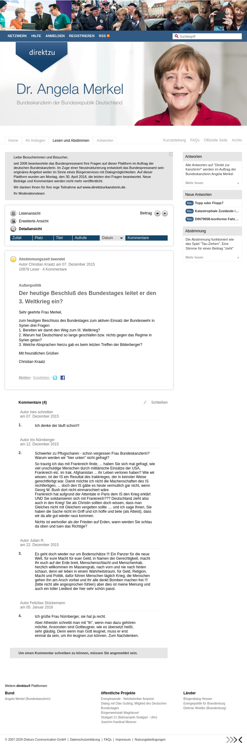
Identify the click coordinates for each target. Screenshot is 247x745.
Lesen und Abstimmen (70, 140)
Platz (39, 238)
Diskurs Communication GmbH (45, 739)
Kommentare (138, 238)
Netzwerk (17, 36)
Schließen (155, 402)
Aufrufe (81, 238)
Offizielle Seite (215, 140)
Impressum (123, 739)
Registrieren (82, 36)
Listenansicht (25, 213)
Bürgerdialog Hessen (197, 699)
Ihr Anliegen (35, 140)
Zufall (16, 238)
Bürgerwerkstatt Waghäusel (120, 712)
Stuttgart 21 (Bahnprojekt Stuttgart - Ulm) (129, 717)
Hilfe (36, 36)
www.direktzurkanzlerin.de (104, 187)
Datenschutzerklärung (85, 739)
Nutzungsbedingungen (150, 739)
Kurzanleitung (174, 140)
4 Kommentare (55, 269)
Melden (25, 377)
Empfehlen (41, 377)
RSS (102, 36)
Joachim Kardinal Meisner (118, 722)
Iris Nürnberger (42, 440)
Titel (59, 238)
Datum (112, 238)
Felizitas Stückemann (47, 603)
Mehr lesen (212, 183)
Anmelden (55, 36)
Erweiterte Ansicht (29, 221)
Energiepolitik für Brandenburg (204, 703)
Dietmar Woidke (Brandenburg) (204, 708)
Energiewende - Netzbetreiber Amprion (127, 699)
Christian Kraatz (42, 264)
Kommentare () (33, 402)
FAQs (194, 140)
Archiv (237, 140)
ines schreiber (41, 412)
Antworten (105, 140)
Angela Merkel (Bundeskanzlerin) (27, 699)
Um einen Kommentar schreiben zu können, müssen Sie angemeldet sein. (78, 653)
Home (13, 140)
